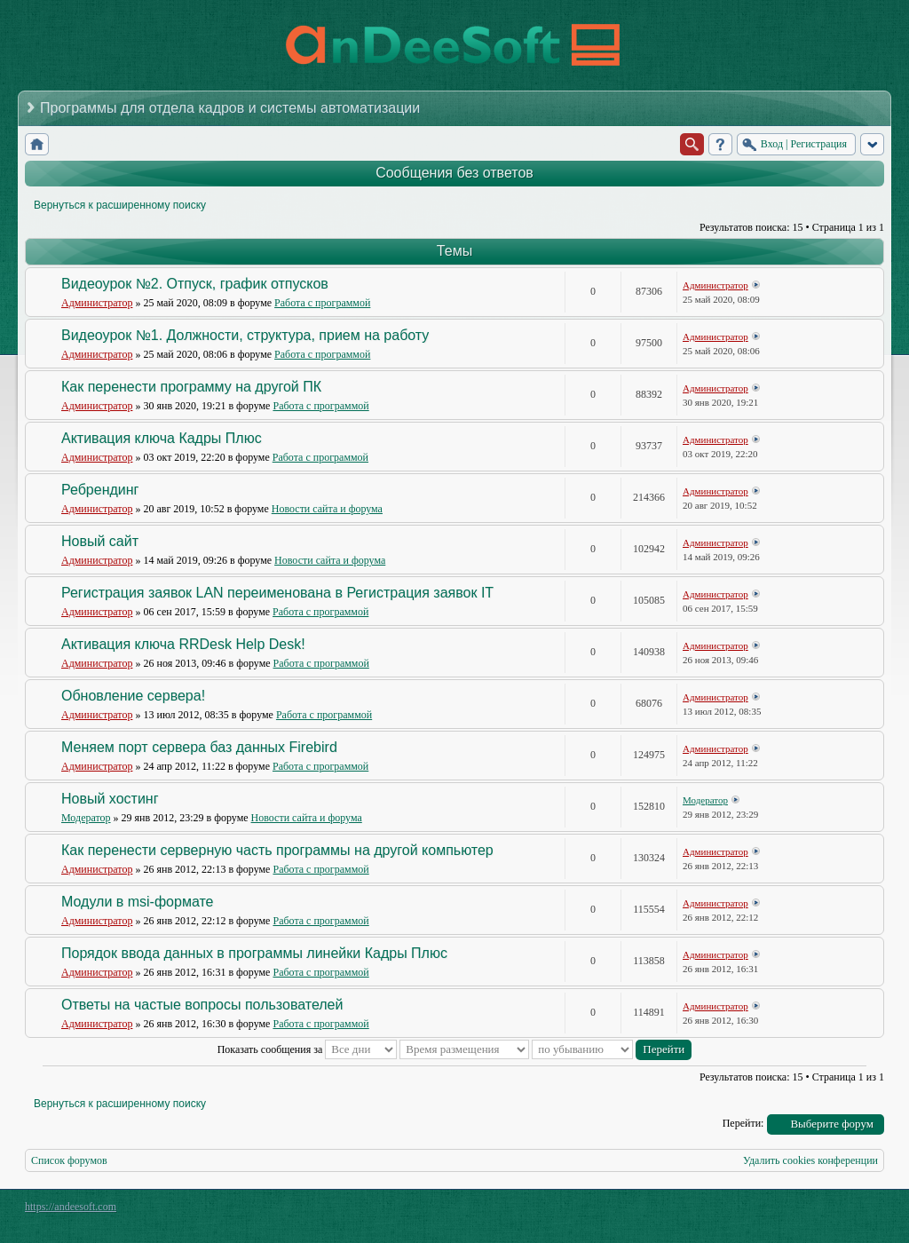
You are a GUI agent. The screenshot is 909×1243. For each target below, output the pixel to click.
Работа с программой (322, 303)
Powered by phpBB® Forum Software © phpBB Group (857, 1211)
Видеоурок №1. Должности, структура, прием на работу (245, 335)
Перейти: (743, 1123)
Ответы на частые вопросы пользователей (202, 1004)
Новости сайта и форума (327, 509)
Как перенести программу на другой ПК (191, 386)
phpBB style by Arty (804, 1211)
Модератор (86, 818)
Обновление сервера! (133, 695)
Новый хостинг (110, 798)
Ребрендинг (99, 489)
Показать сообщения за (307, 1049)
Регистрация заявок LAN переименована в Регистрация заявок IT (277, 592)
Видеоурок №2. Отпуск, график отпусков (194, 283)
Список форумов (69, 1160)
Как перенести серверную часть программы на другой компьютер (277, 850)
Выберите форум (831, 1123)
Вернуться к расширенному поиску (120, 205)
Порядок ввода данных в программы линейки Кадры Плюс (254, 953)
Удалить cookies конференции (810, 1160)
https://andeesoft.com (70, 1206)
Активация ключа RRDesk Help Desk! (183, 644)
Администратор (96, 303)
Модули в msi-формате (137, 901)
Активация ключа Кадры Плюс (161, 438)
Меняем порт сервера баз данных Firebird (199, 747)
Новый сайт (99, 541)
